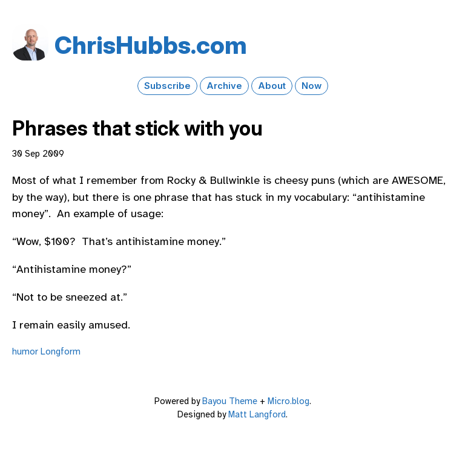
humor (25, 351)
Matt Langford (257, 414)
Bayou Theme (229, 401)
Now (312, 85)
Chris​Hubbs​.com (150, 45)
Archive (224, 85)
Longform (61, 351)
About (272, 85)
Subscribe (167, 85)
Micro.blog (288, 401)
